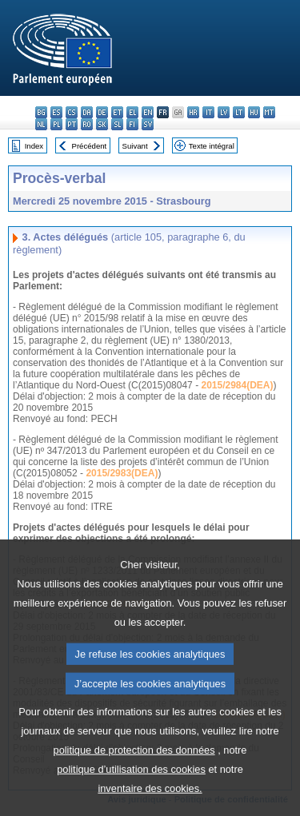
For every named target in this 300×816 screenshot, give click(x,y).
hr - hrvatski (193, 112)
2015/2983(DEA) (122, 473)
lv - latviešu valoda (224, 112)
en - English (148, 112)
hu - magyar (254, 112)
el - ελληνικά (132, 112)
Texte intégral (211, 145)
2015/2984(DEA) (237, 385)
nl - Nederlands (41, 124)
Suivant (135, 145)
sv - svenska (148, 124)
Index (34, 145)
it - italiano (208, 112)
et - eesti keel (117, 112)
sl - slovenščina (117, 124)
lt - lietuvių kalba (239, 112)
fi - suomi (132, 124)
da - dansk (87, 112)
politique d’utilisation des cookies (131, 804)
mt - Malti (269, 112)
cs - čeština (72, 112)
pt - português (72, 124)
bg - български (41, 112)
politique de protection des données (134, 784)
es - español (56, 112)
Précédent (89, 145)
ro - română (87, 124)
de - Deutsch (102, 112)
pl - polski (56, 124)
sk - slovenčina (102, 124)
